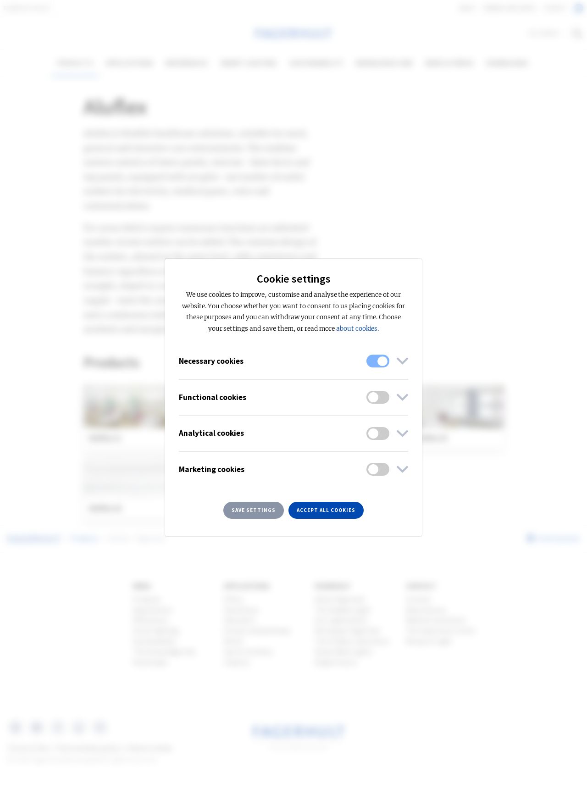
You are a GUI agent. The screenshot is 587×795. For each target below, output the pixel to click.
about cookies (356, 329)
